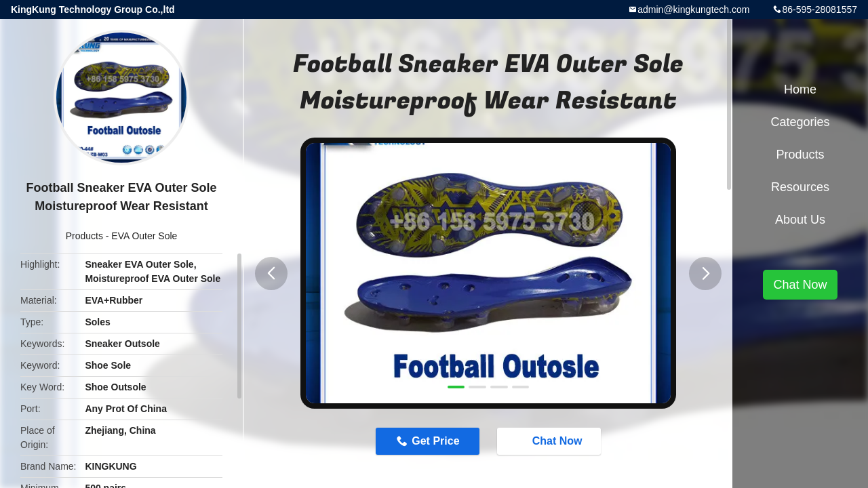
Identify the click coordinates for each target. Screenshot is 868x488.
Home (800, 89)
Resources (800, 187)
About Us (800, 219)
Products (84, 235)
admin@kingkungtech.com (693, 9)
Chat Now (551, 440)
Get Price (435, 441)
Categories (799, 122)
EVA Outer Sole (144, 235)
